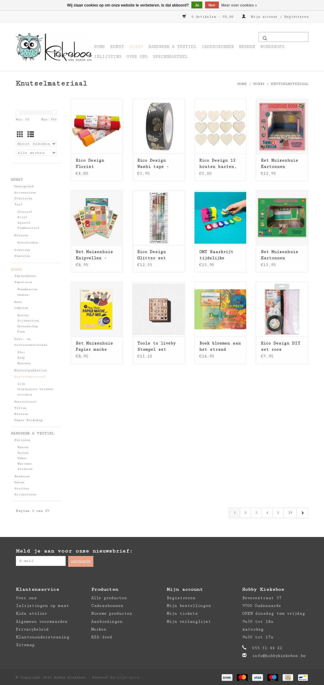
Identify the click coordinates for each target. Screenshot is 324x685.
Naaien (23, 447)
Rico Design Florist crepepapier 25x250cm (90, 164)
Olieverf (24, 212)
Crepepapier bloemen (35, 389)
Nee (212, 5)
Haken (21, 458)
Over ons (137, 56)
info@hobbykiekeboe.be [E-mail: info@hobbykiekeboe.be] (279, 655)
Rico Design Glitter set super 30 (151, 255)
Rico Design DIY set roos (280, 346)
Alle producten (109, 597)
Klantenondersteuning (42, 636)
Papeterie (23, 282)
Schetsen (22, 250)
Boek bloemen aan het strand (220, 346)
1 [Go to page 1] (234, 513)
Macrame (24, 463)
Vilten (20, 408)
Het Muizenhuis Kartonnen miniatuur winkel (282, 255)
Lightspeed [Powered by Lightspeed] (128, 677)
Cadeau (22, 295)
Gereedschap (27, 326)
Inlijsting (107, 56)
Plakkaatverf (28, 228)
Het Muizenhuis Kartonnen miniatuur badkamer (279, 164)
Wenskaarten (27, 289)
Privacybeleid (32, 628)
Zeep (21, 357)
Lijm (21, 384)
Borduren (25, 469)
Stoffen (21, 488)
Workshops (272, 46)
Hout (18, 302)
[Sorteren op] (36, 144)
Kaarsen (24, 363)
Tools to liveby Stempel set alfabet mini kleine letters (156, 347)
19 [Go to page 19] (290, 513)
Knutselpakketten (30, 370)
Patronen (22, 440)
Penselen (22, 256)
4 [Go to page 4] (267, 513)
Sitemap (25, 644)
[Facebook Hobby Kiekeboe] (278, 551)
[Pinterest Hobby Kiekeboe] (291, 551)
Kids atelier (31, 613)
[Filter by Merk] (36, 153)
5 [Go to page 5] (278, 513)
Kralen (23, 315)
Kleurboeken (27, 242)
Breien (23, 453)
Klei (21, 352)
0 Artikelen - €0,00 (209, 17)
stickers (24, 394)
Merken (247, 46)
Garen (19, 482)
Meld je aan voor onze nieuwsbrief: (74, 551)
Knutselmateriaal (289, 84)
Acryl (22, 217)
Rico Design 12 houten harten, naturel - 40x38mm (218, 164)
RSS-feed (101, 636)
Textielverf (25, 402)
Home (99, 46)
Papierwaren (25, 276)
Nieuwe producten (111, 613)
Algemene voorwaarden (42, 620)
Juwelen (21, 308)
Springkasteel (170, 56)
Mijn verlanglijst (189, 620)
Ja (197, 5)
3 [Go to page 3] (256, 513)
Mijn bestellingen (189, 605)
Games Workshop (28, 420)
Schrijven (23, 198)
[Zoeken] (283, 37)
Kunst (117, 46)
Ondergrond (23, 186)
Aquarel (24, 222)
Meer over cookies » (239, 5)
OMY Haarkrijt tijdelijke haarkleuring (216, 255)
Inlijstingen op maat (42, 605)
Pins (21, 331)
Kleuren (21, 235)
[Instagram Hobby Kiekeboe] (303, 551)
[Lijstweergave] (30, 135)
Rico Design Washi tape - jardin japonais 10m (156, 164)
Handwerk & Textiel (172, 46)
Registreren (181, 597)
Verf (18, 204)
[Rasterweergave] (20, 135)
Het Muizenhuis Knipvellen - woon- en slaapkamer (94, 255)
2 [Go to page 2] (245, 513)
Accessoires (25, 192)
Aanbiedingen (107, 620)
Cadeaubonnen (218, 46)
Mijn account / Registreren (275, 17)
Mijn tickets (182, 613)
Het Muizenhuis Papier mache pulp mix (94, 347)
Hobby (136, 46)
